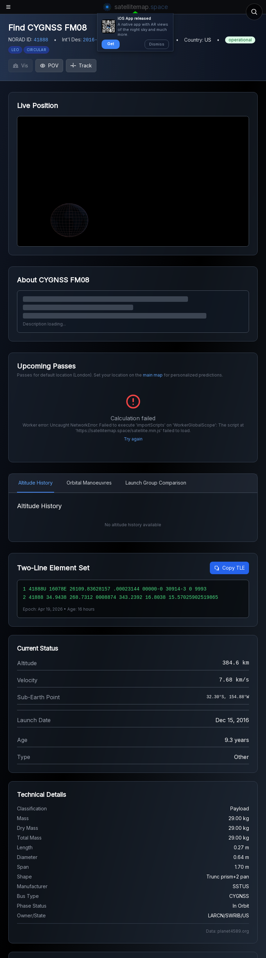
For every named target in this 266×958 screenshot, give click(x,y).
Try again (133, 438)
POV (49, 65)
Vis (20, 65)
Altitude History (35, 483)
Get (110, 43)
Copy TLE (229, 568)
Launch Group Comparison (156, 483)
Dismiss (156, 44)
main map (153, 375)
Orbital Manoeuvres (89, 483)
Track (81, 65)
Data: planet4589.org (227, 931)
